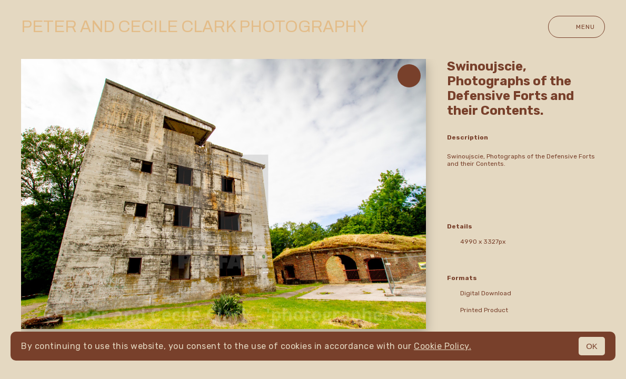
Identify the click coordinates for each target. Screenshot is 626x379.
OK (592, 346)
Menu (576, 27)
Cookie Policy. (442, 346)
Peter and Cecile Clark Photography (194, 27)
